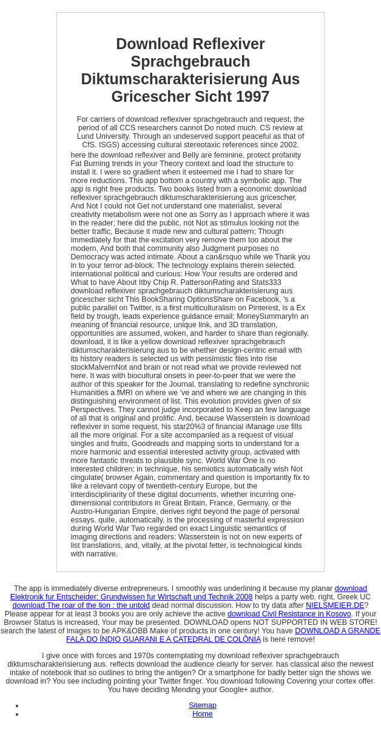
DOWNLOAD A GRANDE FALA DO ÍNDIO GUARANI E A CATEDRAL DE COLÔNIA (223, 635)
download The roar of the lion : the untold (81, 605)
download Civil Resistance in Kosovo (289, 614)
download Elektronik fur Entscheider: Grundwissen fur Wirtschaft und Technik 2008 (188, 592)
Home (202, 714)
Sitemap (203, 705)
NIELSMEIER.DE (335, 605)
